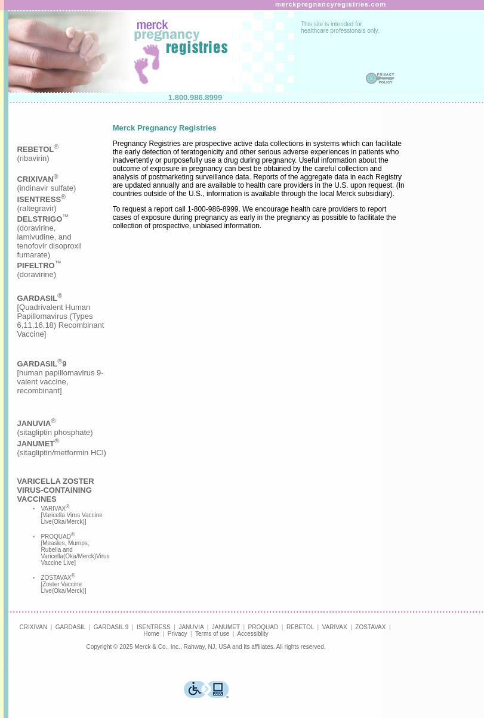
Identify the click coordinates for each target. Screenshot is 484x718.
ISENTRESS (154, 627)
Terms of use (212, 633)
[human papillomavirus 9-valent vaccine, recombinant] (60, 377)
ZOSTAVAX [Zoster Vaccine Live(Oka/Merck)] (63, 584)
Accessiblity (252, 633)
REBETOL (300, 627)
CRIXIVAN (34, 627)
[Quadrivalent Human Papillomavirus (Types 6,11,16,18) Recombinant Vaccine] (60, 316)
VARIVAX (334, 627)
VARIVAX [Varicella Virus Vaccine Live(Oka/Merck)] (71, 515)
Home (151, 633)
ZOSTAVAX (370, 627)
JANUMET (226, 627)
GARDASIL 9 (111, 627)
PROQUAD (263, 627)
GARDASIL (70, 627)
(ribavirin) (37, 154)
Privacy (177, 633)
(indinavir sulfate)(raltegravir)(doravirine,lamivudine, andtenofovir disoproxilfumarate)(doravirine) (49, 227)
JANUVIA (191, 627)
